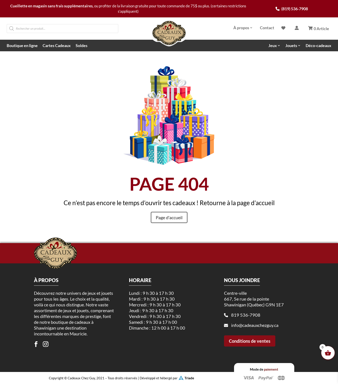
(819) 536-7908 (292, 8)
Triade (189, 378)
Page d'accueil (169, 217)
